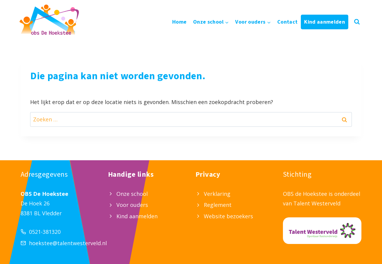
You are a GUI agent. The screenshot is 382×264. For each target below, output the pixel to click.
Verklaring (217, 193)
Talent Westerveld (317, 203)
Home (179, 22)
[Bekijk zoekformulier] (357, 22)
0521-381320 (45, 231)
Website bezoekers (228, 216)
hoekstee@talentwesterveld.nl (68, 243)
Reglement (218, 204)
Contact (287, 22)
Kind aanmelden (324, 22)
